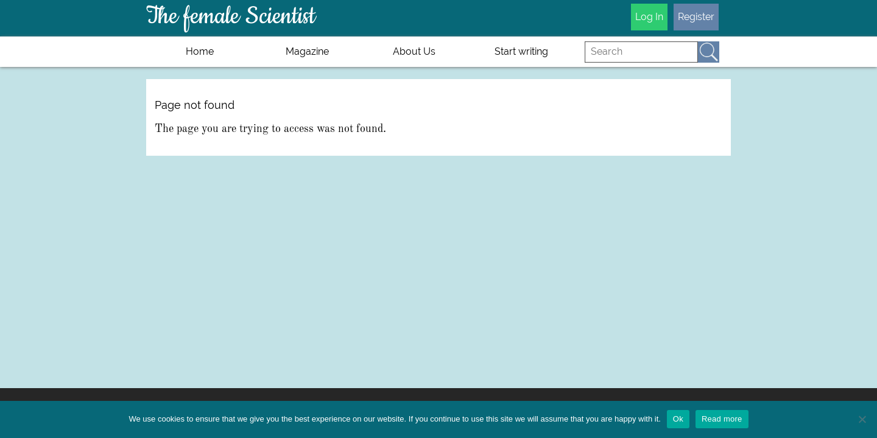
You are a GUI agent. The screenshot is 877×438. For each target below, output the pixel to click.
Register (696, 17)
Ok (678, 418)
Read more (722, 418)
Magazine (307, 51)
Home (200, 51)
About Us (414, 51)
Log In (649, 17)
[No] (862, 419)
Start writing (521, 51)
